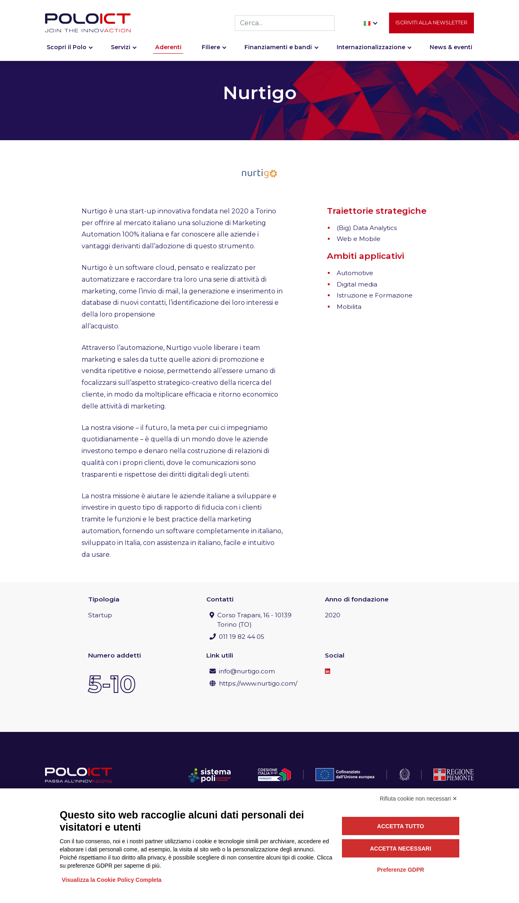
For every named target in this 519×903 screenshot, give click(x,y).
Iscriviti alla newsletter (431, 27)
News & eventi (451, 51)
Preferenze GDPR (400, 869)
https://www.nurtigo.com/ (258, 683)
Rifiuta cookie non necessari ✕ (418, 798)
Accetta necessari (400, 848)
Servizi (120, 51)
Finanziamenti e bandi (278, 51)
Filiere (211, 51)
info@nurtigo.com (247, 671)
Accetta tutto (400, 826)
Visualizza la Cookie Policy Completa (112, 880)
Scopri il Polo (66, 51)
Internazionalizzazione (371, 51)
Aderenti (168, 51)
